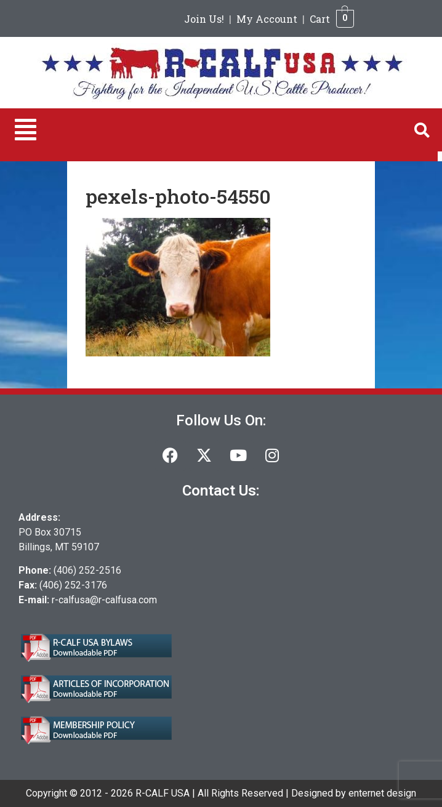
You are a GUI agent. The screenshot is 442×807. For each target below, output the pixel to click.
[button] (25, 129)
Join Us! (204, 18)
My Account (266, 18)
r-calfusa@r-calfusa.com (104, 600)
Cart (320, 18)
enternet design (382, 793)
